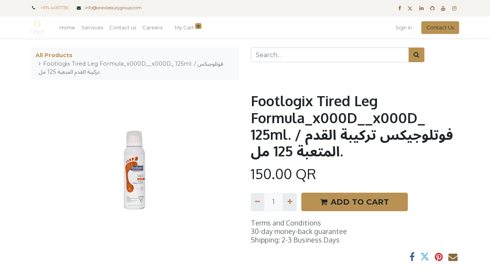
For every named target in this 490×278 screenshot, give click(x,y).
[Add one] (289, 202)
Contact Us (440, 27)
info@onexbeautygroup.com (113, 7)
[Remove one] (257, 202)
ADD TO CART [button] (354, 202)
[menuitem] (67, 28)
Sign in (403, 27)
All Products (54, 55)
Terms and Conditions (286, 223)
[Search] (416, 54)
